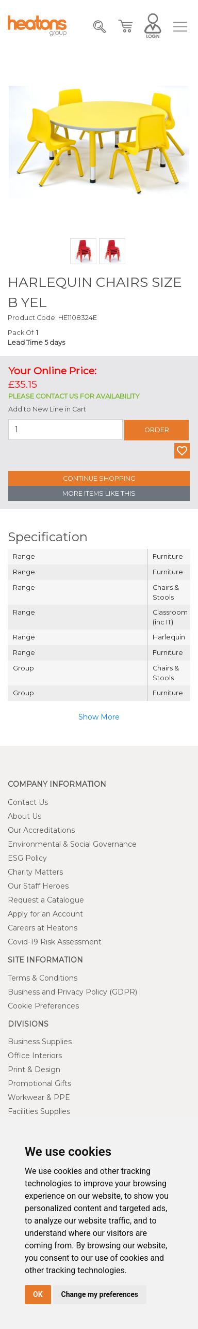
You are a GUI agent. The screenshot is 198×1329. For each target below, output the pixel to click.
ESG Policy (27, 858)
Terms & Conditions (42, 978)
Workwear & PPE (39, 1097)
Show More (99, 717)
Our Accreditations (41, 830)
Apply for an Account (45, 914)
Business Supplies (40, 1041)
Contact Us (28, 802)
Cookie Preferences (43, 1006)
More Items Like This (99, 493)
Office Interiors (35, 1055)
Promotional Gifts (39, 1083)
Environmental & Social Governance (72, 844)
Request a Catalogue (46, 900)
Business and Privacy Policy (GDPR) (72, 992)
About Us (24, 816)
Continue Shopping (99, 478)
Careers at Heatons (42, 928)
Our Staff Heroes (38, 886)
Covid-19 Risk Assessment (55, 941)
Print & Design (34, 1069)
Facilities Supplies (39, 1111)
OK (38, 1294)
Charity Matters (35, 872)
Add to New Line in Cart (47, 409)
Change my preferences (99, 1294)
